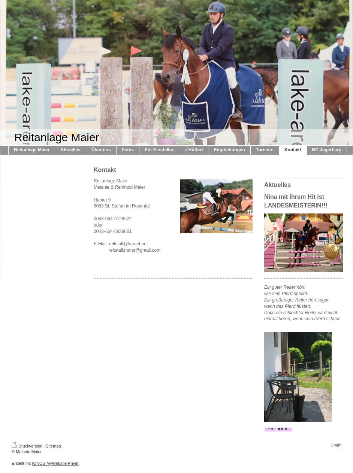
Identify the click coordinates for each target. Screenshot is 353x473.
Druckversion (27, 446)
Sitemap (53, 446)
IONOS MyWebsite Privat (55, 463)
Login (336, 445)
